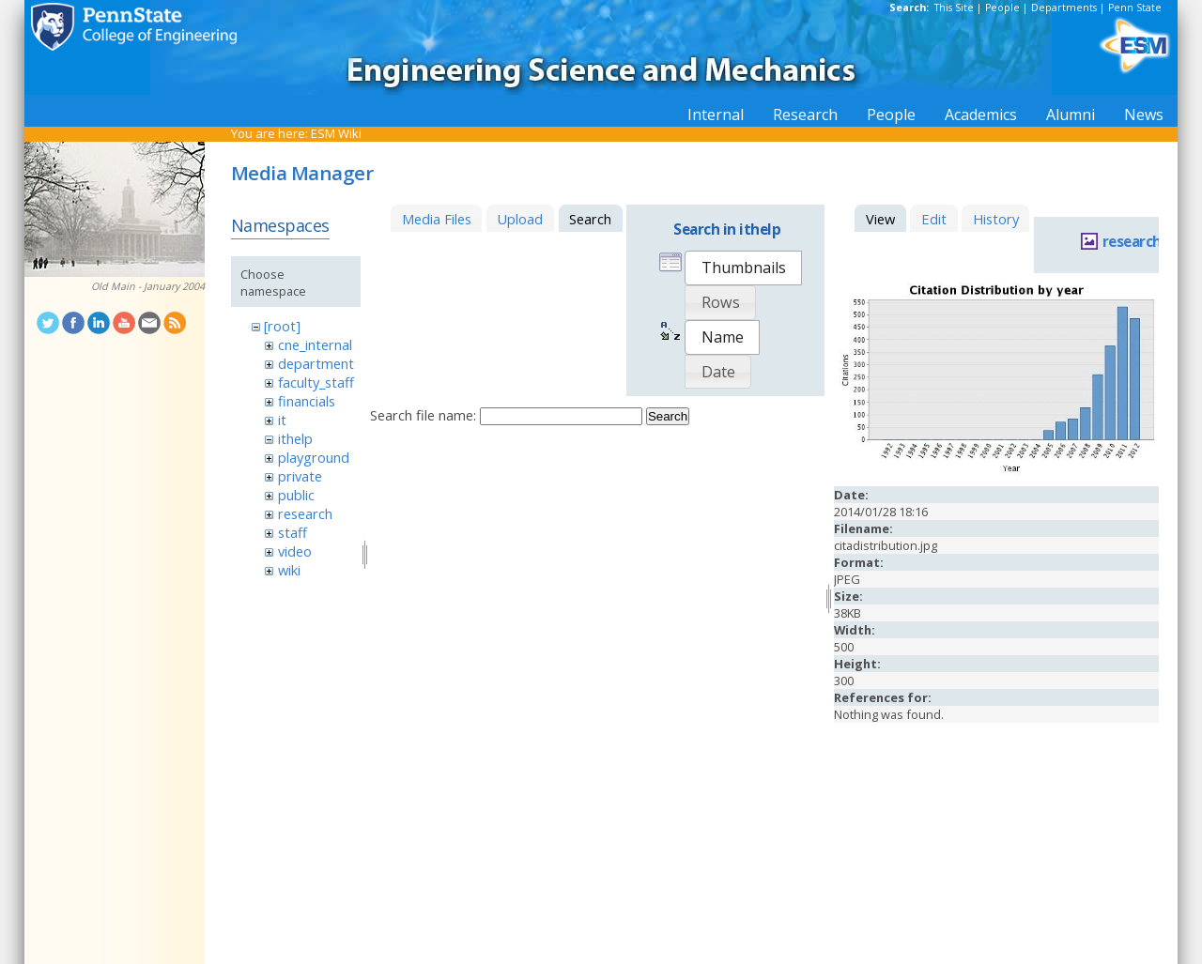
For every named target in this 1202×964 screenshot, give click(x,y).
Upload (520, 218)
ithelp (295, 438)
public (296, 494)
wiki (289, 569)
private (300, 476)
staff (292, 532)
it (282, 419)
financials (306, 400)
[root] (282, 325)
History (996, 218)
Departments (1064, 7)
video (295, 551)
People (1002, 7)
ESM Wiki (336, 133)
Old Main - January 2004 (148, 286)
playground (313, 457)
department (316, 363)
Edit (934, 218)
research (305, 513)
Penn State (1135, 7)
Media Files (436, 218)
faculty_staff (316, 382)
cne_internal (315, 344)
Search (667, 416)
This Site (954, 7)
